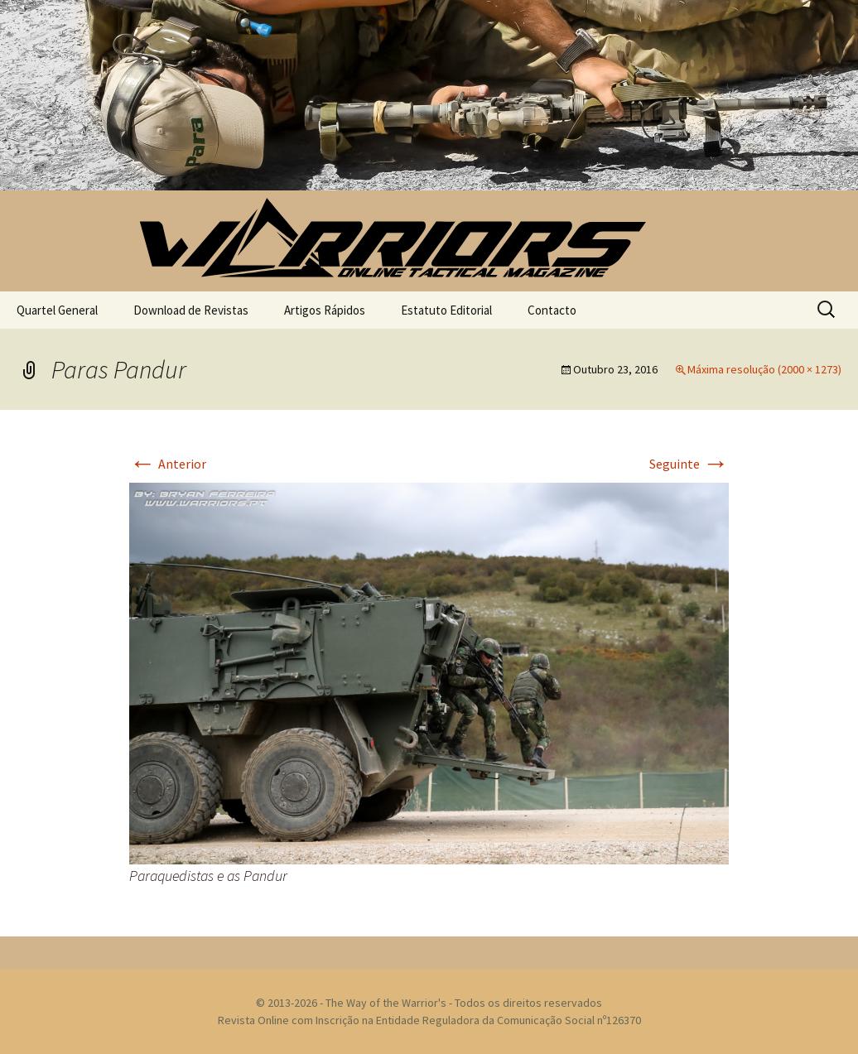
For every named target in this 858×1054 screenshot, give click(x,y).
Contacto (552, 310)
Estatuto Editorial (446, 310)
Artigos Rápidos (324, 310)
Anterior (167, 463)
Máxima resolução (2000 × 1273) (764, 369)
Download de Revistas (190, 310)
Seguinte (689, 463)
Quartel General (57, 310)
